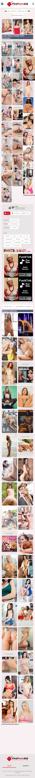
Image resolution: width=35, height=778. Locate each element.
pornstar (8, 245)
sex (27, 236)
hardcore (14, 227)
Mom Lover (14, 220)
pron (21, 236)
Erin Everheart (14, 224)
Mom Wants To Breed (23, 306)
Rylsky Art (8, 306)
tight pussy (8, 242)
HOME (9, 766)
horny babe (16, 245)
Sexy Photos (10, 11)
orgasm (26, 242)
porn (15, 236)
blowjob (7, 236)
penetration (18, 242)
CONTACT (26, 766)
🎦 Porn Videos (17, 15)
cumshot (26, 239)
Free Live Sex (24, 11)
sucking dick (9, 239)
